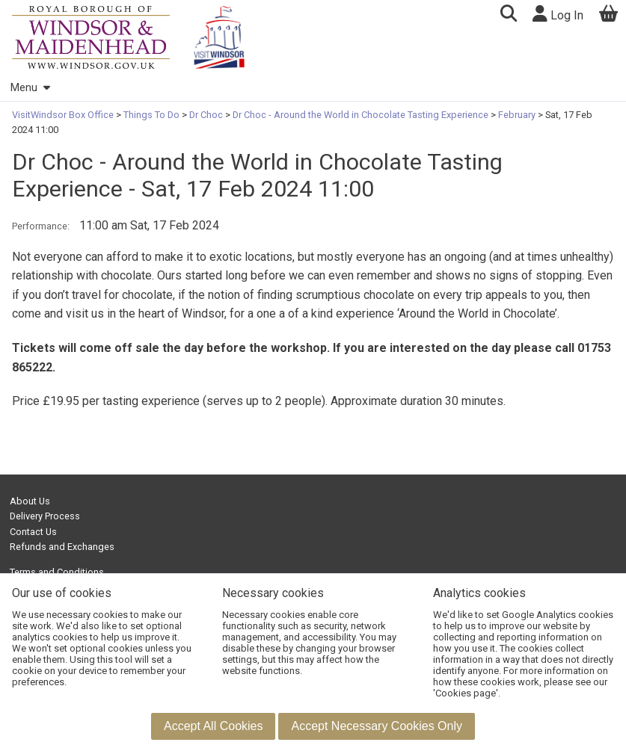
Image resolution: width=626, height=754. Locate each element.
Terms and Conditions (57, 572)
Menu (29, 87)
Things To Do (151, 114)
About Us (30, 501)
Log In (558, 13)
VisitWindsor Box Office (64, 114)
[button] (508, 15)
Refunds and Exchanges (62, 546)
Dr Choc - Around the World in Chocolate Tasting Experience (360, 114)
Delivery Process (45, 516)
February (517, 114)
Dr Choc (206, 114)
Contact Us (33, 531)
